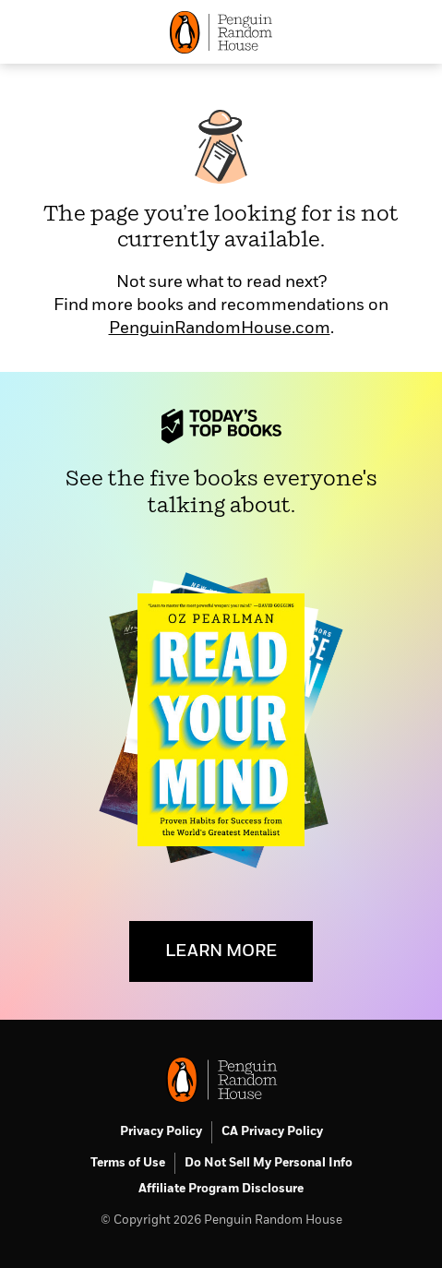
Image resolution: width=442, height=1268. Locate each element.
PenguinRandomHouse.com (219, 328)
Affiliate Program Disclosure (221, 1189)
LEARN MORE (221, 951)
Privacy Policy (161, 1132)
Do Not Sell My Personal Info (268, 1163)
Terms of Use (127, 1163)
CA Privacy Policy (272, 1132)
